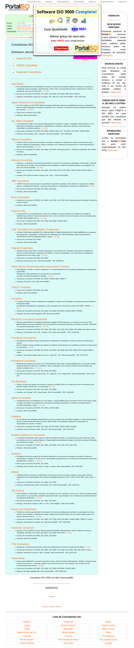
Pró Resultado (18, 381)
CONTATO (122, 2)
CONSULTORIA (34, 2)
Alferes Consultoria (21, 139)
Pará (108, 632)
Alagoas (27, 621)
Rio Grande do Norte (68, 639)
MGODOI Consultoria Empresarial (29, 319)
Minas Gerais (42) (24, 26)
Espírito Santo (108, 625)
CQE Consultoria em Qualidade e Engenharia (35, 229)
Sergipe (108, 643)
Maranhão (68, 629)
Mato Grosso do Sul (27, 632)
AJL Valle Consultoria (22, 121)
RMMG (15, 472)
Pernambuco (108, 636)
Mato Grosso (108, 629)
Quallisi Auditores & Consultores (28, 435)
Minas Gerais (24, 37)
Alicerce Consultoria (21, 160)
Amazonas (68, 621)
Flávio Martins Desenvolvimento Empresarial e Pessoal (40, 266)
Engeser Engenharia (22, 248)
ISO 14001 (14, 37)
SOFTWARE (79, 2)
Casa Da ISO (21, 58)
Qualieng (16, 416)
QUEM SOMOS (106, 2)
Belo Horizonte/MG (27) (26, 29)
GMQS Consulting (24, 65)
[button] (100, 5)
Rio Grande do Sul (108, 639)
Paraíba (27, 636)
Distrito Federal (68, 625)
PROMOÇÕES (63, 2)
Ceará (27, 625)
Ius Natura (16, 298)
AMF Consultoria (20, 181)
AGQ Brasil (17, 84)
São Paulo (68, 643)
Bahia (108, 621)
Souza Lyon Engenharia (23, 509)
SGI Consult (17, 490)
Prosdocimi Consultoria (23, 338)
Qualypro (16, 453)
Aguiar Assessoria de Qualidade (28, 102)
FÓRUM (92, 2)
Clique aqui (107, 55)
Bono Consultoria (20, 197)
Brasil (8, 37)
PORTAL (49, 2)
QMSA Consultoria (21, 398)
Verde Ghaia (17, 558)
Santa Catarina (27, 643)
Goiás (27, 629)
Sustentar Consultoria (26, 72)
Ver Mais (46, 91)
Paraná (68, 636)
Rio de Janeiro (27, 639)
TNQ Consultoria (20, 544)
